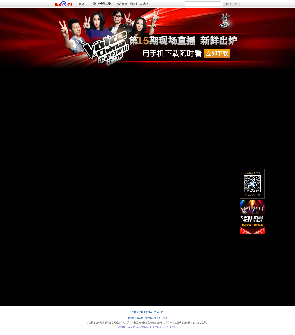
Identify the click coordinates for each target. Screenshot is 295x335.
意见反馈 (158, 312)
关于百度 (162, 318)
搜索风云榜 (151, 318)
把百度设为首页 (135, 318)
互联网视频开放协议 (142, 312)
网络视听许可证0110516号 (163, 327)
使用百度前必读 (140, 327)
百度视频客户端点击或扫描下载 (252, 183)
